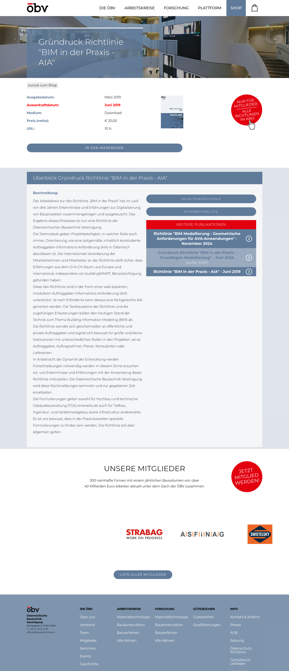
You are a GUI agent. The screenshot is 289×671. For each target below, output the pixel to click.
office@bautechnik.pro (41, 632)
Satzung (237, 641)
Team (84, 633)
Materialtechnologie (133, 617)
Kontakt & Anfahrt (245, 617)
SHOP (236, 8)
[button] (107, 8)
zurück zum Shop (42, 85)
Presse (235, 625)
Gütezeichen (203, 617)
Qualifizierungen (207, 625)
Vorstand (87, 625)
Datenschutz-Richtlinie (241, 650)
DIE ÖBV (107, 8)
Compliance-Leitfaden (240, 662)
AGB (234, 633)
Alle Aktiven (127, 641)
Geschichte (89, 664)
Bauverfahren (128, 633)
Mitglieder (88, 641)
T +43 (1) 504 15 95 (37, 628)
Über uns (87, 617)
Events (85, 656)
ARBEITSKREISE (140, 8)
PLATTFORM (209, 8)
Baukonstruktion (131, 625)
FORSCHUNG (176, 8)
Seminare (88, 648)
